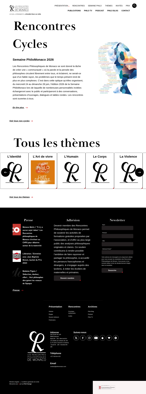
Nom (103, 225)
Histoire (51, 311)
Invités (119, 6)
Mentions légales (14, 382)
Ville (103, 241)
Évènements (20, 14)
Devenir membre (67, 278)
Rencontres (78, 6)
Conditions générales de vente (30, 382)
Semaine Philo (95, 6)
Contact (125, 11)
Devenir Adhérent (54, 317)
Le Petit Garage (27, 384)
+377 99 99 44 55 (55, 356)
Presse (16, 290)
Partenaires (52, 320)
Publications (74, 11)
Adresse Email (107, 249)
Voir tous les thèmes (19, 197)
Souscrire (112, 270)
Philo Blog (112, 11)
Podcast (99, 11)
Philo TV (88, 11)
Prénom (104, 233)
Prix (128, 6)
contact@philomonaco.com (58, 366)
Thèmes (108, 6)
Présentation (61, 6)
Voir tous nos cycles (19, 121)
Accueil (11, 14)
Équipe (51, 314)
